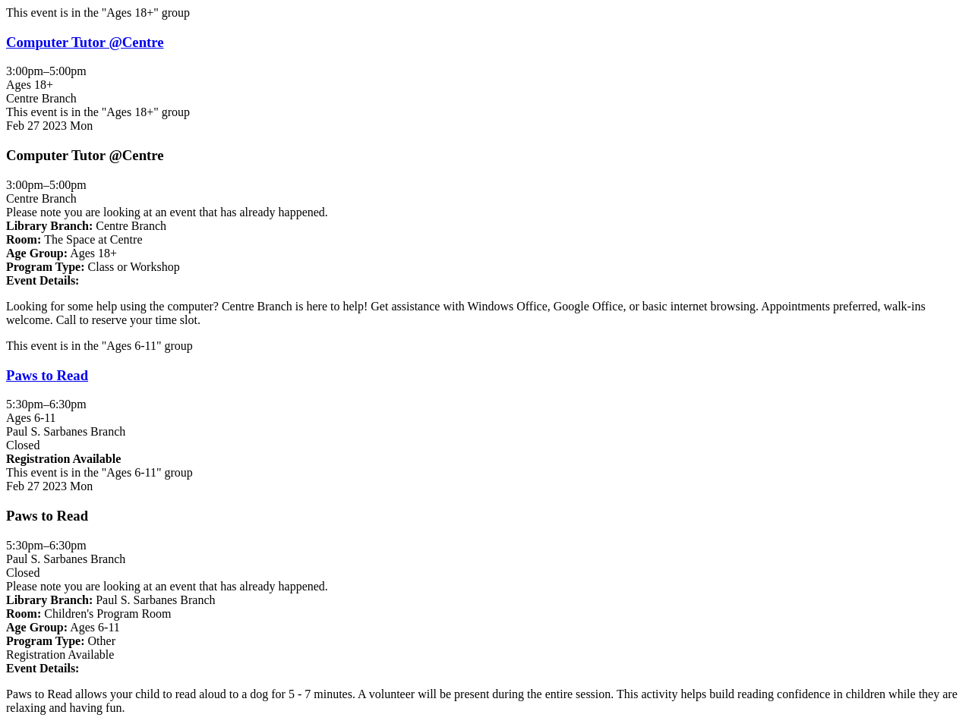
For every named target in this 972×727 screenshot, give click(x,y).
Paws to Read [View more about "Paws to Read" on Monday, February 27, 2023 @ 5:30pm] (47, 375)
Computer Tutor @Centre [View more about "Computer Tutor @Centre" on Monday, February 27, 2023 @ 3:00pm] (85, 42)
